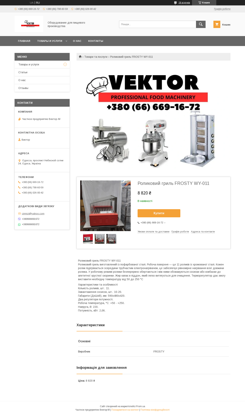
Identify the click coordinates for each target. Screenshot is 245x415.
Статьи (22, 72)
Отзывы (23, 88)
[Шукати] (201, 24)
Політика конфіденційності (155, 409)
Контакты (95, 41)
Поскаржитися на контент (125, 409)
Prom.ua (140, 406)
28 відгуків (184, 2)
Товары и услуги (49, 41)
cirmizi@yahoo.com (33, 213)
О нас (77, 41)
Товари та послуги (95, 56)
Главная (24, 41)
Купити (159, 213)
